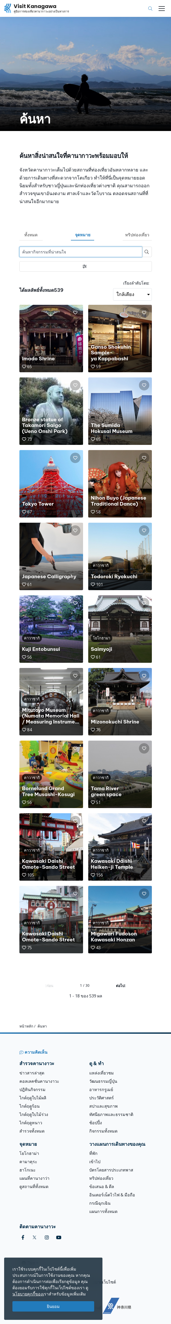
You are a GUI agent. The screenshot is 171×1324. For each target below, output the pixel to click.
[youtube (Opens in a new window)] (58, 1237)
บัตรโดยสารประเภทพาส (111, 1170)
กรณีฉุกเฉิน (99, 1203)
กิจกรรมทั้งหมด (103, 1131)
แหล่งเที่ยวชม (101, 1073)
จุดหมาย (82, 235)
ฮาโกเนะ (27, 1170)
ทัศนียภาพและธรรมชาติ (111, 1114)
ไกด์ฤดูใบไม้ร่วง (33, 1114)
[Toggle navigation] (162, 8)
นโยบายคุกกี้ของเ (28, 1294)
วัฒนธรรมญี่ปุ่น (103, 1081)
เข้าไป (94, 1161)
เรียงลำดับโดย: (136, 283)
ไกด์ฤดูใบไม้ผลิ (32, 1098)
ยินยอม (53, 1306)
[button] (75, 312)
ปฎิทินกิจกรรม (32, 1089)
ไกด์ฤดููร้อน (29, 1106)
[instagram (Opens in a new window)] (47, 1237)
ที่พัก (93, 1153)
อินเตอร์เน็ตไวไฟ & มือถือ (112, 1195)
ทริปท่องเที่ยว (137, 235)
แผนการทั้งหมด (103, 1211)
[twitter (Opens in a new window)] (34, 1237)
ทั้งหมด (31, 235)
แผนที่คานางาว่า (34, 1178)
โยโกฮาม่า (29, 1153)
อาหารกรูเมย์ (101, 1089)
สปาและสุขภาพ (103, 1106)
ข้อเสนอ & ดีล (101, 1186)
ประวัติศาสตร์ (101, 1098)
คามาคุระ (28, 1161)
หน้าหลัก (26, 1026)
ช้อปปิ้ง (95, 1123)
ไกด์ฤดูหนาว (30, 1123)
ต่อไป (121, 985)
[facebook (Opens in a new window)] (22, 1237)
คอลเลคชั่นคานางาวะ (39, 1081)
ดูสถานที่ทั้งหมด (33, 1186)
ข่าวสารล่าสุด (31, 1073)
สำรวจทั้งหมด (31, 1131)
